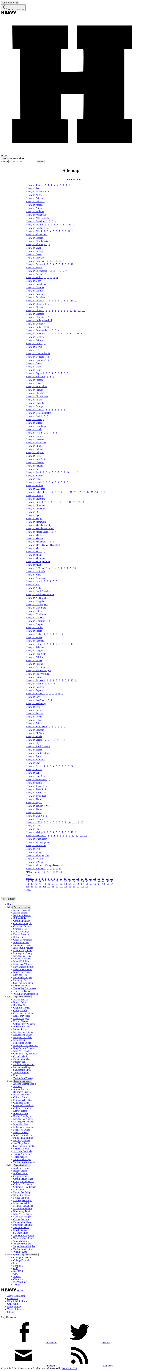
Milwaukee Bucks (22, 1043)
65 (27, 886)
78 (82, 886)
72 (57, 886)
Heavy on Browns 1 (35, 264)
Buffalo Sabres (20, 1173)
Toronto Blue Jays (22, 1159)
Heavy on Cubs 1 (34, 343)
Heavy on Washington (36, 839)
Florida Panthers (21, 1197)
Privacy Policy (14, 1306)
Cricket (16, 1263)
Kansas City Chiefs (22, 950)
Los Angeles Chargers (24, 953)
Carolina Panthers (21, 921)
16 (96, 492)
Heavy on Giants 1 (35, 409)
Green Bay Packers (22, 939)
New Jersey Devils (22, 1211)
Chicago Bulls (20, 1010)
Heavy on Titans (34, 809)
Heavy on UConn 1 (35, 819)
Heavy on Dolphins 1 (36, 360)
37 (86, 881)
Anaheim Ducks (21, 1168)
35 (78, 881)
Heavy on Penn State (36, 654)
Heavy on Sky (32, 743)
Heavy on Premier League (38, 670)
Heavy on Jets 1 (33, 472)
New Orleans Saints (22, 969)
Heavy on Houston (35, 439)
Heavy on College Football (39, 320)
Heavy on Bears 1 (34, 224)
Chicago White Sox (22, 1100)
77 (78, 886)
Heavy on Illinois (34, 446)
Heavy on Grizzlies (35, 422)
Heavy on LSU (33, 512)
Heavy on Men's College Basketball (43, 545)
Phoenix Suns (20, 1061)
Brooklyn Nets (20, 1005)
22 (111, 878)
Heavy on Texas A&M (36, 792)
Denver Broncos (21, 934)
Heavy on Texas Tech (36, 796)
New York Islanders (22, 1214)
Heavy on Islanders (35, 462)
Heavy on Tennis (34, 782)
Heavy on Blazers (34, 238)
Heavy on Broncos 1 (36, 261)
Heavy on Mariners (35, 535)
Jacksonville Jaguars (23, 948)
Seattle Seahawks (21, 985)
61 (99, 884)
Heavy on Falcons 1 (35, 376)
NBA (9, 996)
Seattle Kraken (20, 1230)
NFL (9, 907)
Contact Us (12, 1298)
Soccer (29, 875)
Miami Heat (19, 1040)
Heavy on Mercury (35, 548)
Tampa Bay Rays (21, 1154)
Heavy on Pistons (34, 664)
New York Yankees (22, 1135)
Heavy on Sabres (34, 720)
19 (99, 878)
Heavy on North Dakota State (40, 594)
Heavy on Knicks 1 (35, 482)
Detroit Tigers (20, 1111)
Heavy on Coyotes (35, 337)
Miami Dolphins (21, 961)
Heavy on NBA (33, 574)
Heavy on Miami (34, 555)
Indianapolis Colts (22, 945)
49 (48, 884)
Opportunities (14, 1304)
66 (32, 886)
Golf (15, 1268)
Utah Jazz (18, 1075)
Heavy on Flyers (34, 399)
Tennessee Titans (21, 991)
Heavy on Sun (32, 773)
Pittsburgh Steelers (22, 980)
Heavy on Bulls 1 (34, 277)
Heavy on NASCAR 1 (36, 568)
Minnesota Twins (21, 1129)
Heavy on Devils (34, 347)
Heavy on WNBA (34, 862)
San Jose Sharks (21, 1227)
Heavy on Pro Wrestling (37, 673)
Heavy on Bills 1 (34, 231)
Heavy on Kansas (34, 475)
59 (91, 884)
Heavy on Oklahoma (36, 614)
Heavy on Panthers (35, 640)
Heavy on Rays (33, 697)
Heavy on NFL (33, 584)
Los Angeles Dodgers (23, 1121)
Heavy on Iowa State (36, 459)
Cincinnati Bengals (22, 923)
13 (83, 310)
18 (105, 492)
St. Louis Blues (20, 1233)
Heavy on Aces (33, 188)
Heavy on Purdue (34, 677)
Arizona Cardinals (22, 910)
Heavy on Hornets (34, 436)
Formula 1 (18, 1265)
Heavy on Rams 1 (34, 683)
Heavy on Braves (34, 254)
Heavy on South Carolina (38, 746)
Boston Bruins (20, 1170)
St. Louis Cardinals (22, 1151)
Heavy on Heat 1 (34, 432)
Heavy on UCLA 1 (35, 815)
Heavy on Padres (34, 637)
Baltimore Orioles (22, 1092)
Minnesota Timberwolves (25, 1045)
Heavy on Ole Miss (35, 617)
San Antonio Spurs (22, 1070)
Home (10, 904)
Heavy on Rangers (35, 687)
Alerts (5, 158)
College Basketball (22, 1257)
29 (53, 881)
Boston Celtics (20, 1002)
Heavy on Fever (33, 383)
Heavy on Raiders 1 (35, 680)
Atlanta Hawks (20, 999)
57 (82, 884)
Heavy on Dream (34, 363)
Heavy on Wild (33, 848)
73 (61, 886)
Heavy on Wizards (35, 858)
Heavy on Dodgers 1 (36, 356)
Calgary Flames (20, 1176)
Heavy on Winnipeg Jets (37, 855)
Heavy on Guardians (36, 426)
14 (88, 492)
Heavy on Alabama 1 (36, 191)
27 (44, 881)
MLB (10, 1081)
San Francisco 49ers (23, 983)
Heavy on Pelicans (35, 647)
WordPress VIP (69, 1368)
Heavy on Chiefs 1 (35, 310)
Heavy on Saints (34, 723)
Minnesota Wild (21, 1203)
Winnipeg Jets (20, 1251)
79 (86, 886)
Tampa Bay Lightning (23, 1235)
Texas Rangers (20, 1156)
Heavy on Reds (33, 706)
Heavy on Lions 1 (34, 502)
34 (74, 881)
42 (108, 881)
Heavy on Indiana (34, 449)
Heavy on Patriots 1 (35, 644)
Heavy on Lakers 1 (35, 492)
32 (65, 881)
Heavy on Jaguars (34, 465)
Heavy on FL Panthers (36, 386)
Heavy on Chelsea (34, 307)
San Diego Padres (21, 1143)
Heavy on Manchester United (40, 528)
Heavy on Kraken (34, 485)
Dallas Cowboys (21, 931)
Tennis (16, 1284)
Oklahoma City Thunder (25, 1053)
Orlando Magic (20, 1056)
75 (70, 886)
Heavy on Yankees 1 (36, 868)
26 (40, 881)
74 (65, 886)
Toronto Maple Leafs (23, 1238)
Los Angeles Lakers (22, 1034)
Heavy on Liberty (34, 495)
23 (27, 881)
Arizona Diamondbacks (24, 1084)
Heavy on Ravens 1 (35, 693)
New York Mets (20, 1132)
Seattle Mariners (21, 1148)
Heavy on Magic (34, 518)
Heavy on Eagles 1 (35, 373)
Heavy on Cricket (34, 340)
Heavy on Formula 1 (36, 403)
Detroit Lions (19, 937)
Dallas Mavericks (21, 1016)
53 (65, 884)
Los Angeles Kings (22, 1200)
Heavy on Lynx (33, 515)
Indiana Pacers (20, 1029)
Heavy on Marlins (34, 538)
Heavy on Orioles (34, 627)
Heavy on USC (33, 829)
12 (80, 264)
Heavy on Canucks (35, 287)
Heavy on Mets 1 (34, 551)
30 (57, 881)
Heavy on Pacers (34, 631)
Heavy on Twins (33, 812)
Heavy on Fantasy (34, 380)
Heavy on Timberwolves (37, 806)
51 (57, 884)
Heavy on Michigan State (38, 561)
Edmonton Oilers (21, 1195)
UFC (15, 1274)
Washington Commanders (25, 993)
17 (100, 492)
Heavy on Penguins (35, 650)
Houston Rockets (21, 1026)
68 (40, 886)
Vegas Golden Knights (24, 1246)
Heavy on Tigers (34, 802)
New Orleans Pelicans (24, 1048)
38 (91, 881)
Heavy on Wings (34, 852)
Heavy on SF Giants (35, 733)
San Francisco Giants (23, 1146)
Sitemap (11, 1312)
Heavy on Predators (35, 667)
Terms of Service (15, 1309)
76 (74, 886)
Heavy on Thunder (35, 799)
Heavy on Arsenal (34, 205)
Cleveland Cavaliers (23, 1013)
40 (99, 881)
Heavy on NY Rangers (37, 604)
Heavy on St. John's (35, 759)
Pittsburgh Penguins (23, 1224)
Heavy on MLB (33, 564)
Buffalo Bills (19, 918)
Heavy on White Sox (36, 845)
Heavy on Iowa (33, 455)
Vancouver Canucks (23, 1243)
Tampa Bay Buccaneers (24, 988)
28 (48, 881)
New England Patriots (23, 966)
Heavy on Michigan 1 (36, 558)
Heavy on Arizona (34, 198)
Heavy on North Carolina (38, 591)
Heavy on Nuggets (35, 601)
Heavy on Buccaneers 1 (37, 271)
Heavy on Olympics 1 (36, 621)
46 (36, 884)
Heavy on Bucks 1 (35, 274)
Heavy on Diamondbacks (38, 353)
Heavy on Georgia (34, 406)
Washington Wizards (23, 1078)
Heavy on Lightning (35, 498)
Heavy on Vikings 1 (35, 832)
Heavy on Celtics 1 (35, 300)
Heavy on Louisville (36, 508)
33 (70, 881)
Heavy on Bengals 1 (35, 228)
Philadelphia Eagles (22, 977)
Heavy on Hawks (34, 429)
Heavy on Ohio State (36, 607)
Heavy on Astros (34, 208)
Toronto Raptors (21, 1072)
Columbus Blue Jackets (24, 1187)
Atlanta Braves (20, 1089)
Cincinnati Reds (21, 1102)
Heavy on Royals (34, 716)
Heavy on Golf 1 (34, 416)
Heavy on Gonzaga (35, 419)
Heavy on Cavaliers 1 (36, 297)
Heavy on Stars (33, 763)
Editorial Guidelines (17, 1301)
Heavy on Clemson (35, 314)
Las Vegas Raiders (22, 958)
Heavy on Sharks (34, 736)
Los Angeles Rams (22, 956)
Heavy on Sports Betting (38, 753)
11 (74, 224)
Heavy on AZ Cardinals (37, 218)
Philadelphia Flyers (22, 1222)
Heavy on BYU (33, 280)
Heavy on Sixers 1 (35, 739)
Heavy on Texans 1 (35, 786)
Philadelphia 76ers (22, 1059)
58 (86, 884)
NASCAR (18, 1271)
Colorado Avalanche (23, 1184)
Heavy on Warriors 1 (36, 835)
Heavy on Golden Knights (38, 413)
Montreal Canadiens (23, 1206)
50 (53, 884)
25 (36, 881)
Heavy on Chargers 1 (36, 304)
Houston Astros (20, 1113)
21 (107, 878)
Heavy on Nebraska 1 (36, 578)
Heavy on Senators (35, 730)
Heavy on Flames (34, 389)
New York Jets (20, 975)
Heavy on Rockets (34, 710)
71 (53, 886)
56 (78, 884)
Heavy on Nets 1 (34, 581)
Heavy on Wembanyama (37, 842)
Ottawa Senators (21, 1219)
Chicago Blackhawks (23, 1181)
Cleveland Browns (22, 926)
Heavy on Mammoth (36, 522)
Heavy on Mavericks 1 (37, 541)
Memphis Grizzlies (22, 1037)
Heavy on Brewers (35, 257)
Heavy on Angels (34, 195)
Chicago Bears (20, 929)
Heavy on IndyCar (35, 452)
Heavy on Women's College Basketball (44, 865)
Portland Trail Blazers (23, 1064)
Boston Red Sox (21, 1094)
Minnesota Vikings (22, 964)
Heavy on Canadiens (36, 284)
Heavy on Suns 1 (34, 776)
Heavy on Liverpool (35, 505)
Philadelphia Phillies (23, 1138)
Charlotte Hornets (21, 1007)
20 (103, 878)
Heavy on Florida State (37, 396)
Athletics (17, 1086)
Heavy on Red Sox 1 (36, 700)
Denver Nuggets (21, 1018)
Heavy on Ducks (34, 366)
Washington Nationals (24, 1162)
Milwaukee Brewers (23, 1127)
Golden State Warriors (24, 1024)
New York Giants (21, 972)
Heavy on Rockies (34, 713)
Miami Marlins (20, 1124)
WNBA (17, 1276)
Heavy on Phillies (34, 657)
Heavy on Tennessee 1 (36, 779)
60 (95, 884)
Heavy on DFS (33, 350)
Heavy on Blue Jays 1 (36, 244)
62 (103, 884)
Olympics (18, 1279)
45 (32, 884)
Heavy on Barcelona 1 (36, 221)
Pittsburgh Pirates (21, 1140)
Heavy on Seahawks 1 (36, 726)
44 (27, 884)
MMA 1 (29, 872)
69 (44, 886)
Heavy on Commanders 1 (38, 330)
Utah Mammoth (21, 1241)
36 (82, 881)
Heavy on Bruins (34, 267)
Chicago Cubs (20, 1097)
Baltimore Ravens (22, 915)
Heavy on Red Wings (36, 703)
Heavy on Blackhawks (36, 234)
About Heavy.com (16, 1295)
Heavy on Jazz (33, 469)
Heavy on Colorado (35, 323)
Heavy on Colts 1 (34, 327)
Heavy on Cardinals (35, 294)
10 (70, 185)
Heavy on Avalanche (36, 214)
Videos (29, 890)
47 (40, 884)
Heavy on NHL (33, 588)
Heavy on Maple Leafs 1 (38, 531)
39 (95, 881)
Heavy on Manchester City (39, 525)
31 (61, 881)
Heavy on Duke (33, 370)
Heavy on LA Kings (35, 489)
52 (61, 884)
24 (32, 881)
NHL (9, 1165)
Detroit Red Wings (22, 1192)
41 (103, 881)
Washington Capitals (23, 1249)
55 (74, 884)
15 (92, 492)
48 (44, 884)
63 (108, 884)
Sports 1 (30, 878)
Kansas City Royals (22, 1116)
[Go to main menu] (10, 2)
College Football (21, 1260)
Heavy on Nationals (35, 571)
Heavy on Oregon (34, 624)
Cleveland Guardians (23, 1105)
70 (48, 886)
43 (112, 881)
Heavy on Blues (33, 247)
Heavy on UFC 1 (34, 822)
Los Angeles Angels (23, 1119)
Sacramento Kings (22, 1067)
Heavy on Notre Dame (36, 597)
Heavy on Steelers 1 (35, 766)
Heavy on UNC (33, 825)
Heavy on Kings (33, 479)
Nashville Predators (22, 1208)
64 (112, 884)
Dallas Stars (19, 1189)
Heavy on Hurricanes (36, 442)
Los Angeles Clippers (23, 1032)
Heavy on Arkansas (35, 201)
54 (70, 884)
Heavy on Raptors (34, 690)
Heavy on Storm (34, 769)
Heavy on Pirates (34, 660)
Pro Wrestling (20, 1282)
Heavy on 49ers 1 (34, 185)
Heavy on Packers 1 (35, 634)
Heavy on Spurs (33, 756)
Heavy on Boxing (34, 251)
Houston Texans (21, 942)
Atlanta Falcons (20, 912)
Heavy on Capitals (35, 290)
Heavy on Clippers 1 (36, 317)
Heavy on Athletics (35, 211)
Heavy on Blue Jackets (37, 241)
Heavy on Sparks (34, 749)
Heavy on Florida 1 (35, 393)
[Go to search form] (13, 7)
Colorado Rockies (22, 1108)
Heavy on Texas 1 (34, 789)
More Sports (13, 1254)
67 (36, 886)
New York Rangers (22, 1216)
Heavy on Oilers (34, 611)
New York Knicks (21, 1051)
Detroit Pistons (20, 1021)
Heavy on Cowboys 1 (36, 333)
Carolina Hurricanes (23, 1179)
